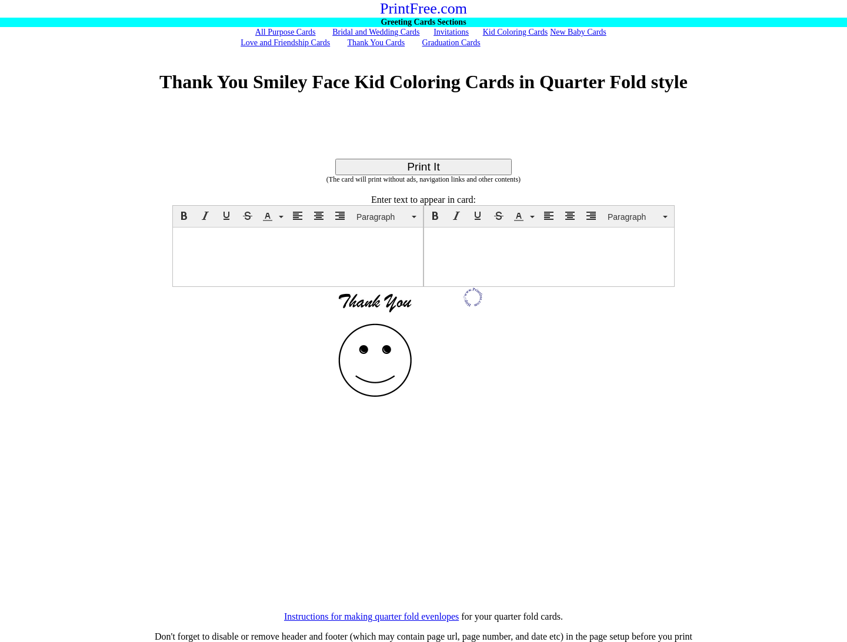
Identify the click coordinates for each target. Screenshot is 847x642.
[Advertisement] (423, 132)
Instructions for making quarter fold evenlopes (371, 616)
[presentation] (184, 216)
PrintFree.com (423, 8)
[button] (184, 215)
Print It (423, 166)
